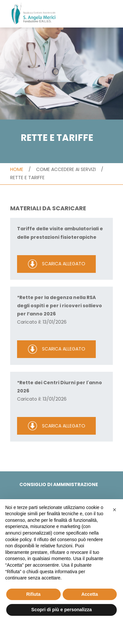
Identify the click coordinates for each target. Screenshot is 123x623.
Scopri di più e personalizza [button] (61, 609)
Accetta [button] (89, 594)
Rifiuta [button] (33, 594)
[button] (114, 509)
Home (16, 169)
